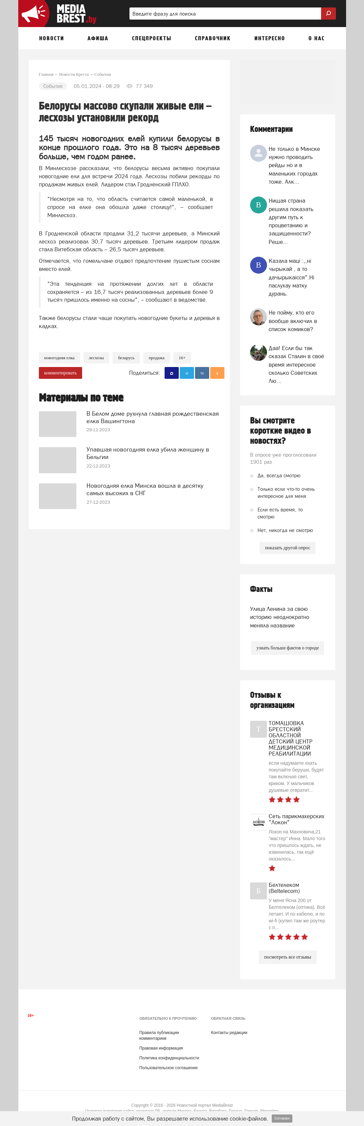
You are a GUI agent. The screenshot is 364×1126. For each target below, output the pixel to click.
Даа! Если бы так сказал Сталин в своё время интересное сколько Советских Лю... (296, 364)
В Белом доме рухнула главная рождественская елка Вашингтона (153, 417)
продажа (157, 357)
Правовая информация (161, 1048)
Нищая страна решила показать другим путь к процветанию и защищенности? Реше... (291, 221)
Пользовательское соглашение (168, 1067)
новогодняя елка (59, 357)
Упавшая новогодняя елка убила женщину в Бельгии (148, 452)
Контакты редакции (229, 1032)
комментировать (60, 372)
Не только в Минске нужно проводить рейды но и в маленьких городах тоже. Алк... (294, 165)
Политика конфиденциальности (169, 1058)
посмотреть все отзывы (287, 957)
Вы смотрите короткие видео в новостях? (280, 431)
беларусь (126, 357)
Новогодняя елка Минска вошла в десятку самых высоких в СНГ (145, 489)
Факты (261, 589)
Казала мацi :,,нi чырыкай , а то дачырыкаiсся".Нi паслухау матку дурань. (291, 277)
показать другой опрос (287, 547)
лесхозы (96, 357)
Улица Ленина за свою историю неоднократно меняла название (279, 617)
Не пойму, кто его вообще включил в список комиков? (293, 320)
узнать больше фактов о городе (288, 647)
